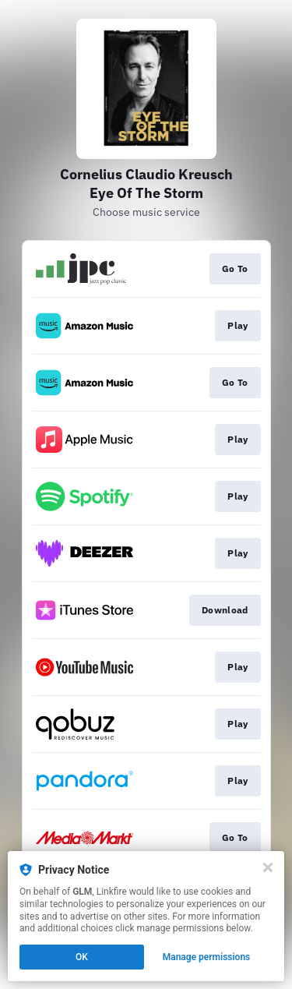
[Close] (267, 867)
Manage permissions (207, 957)
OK (82, 957)
